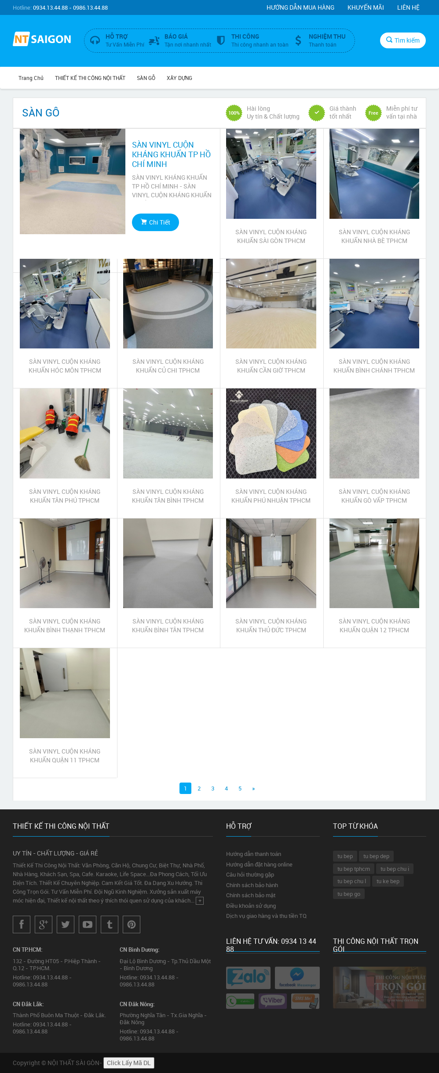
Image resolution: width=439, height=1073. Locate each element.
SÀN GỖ (146, 77)
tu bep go (348, 894)
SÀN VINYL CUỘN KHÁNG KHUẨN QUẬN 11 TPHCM (64, 755)
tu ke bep (388, 881)
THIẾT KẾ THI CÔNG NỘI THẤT (90, 77)
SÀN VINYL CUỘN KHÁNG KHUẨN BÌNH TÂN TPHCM (168, 625)
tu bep (345, 856)
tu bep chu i (394, 869)
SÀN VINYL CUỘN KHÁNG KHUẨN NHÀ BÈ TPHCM (374, 236)
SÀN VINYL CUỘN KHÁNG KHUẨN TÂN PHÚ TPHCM (64, 495)
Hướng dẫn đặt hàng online (259, 864)
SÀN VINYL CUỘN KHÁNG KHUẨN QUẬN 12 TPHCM (374, 625)
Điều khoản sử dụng (251, 906)
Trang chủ (31, 77)
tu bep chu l (351, 881)
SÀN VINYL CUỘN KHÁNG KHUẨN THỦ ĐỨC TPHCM (271, 625)
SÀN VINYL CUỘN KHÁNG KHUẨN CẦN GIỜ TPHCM (271, 365)
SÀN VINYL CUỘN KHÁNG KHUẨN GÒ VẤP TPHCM (374, 495)
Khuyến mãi (366, 7)
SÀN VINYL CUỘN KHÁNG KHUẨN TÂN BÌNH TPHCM (168, 495)
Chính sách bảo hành (252, 885)
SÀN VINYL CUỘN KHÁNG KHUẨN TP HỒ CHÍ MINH (171, 154)
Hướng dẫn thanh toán (253, 854)
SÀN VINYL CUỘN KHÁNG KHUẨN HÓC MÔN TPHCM (65, 365)
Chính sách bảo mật (250, 895)
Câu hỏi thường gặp (250, 874)
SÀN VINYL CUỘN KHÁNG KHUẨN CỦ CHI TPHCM (168, 365)
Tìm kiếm (403, 40)
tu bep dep (376, 856)
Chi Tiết (155, 222)
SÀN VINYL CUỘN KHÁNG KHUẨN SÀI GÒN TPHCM (271, 236)
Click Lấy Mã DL (129, 1062)
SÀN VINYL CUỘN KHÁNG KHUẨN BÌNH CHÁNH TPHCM (374, 365)
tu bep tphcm (353, 869)
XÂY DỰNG (179, 77)
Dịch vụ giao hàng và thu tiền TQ (266, 916)
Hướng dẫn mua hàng (300, 7)
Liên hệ (408, 7)
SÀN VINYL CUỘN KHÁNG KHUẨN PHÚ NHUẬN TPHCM (271, 495)
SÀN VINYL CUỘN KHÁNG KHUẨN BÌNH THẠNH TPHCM (64, 625)
